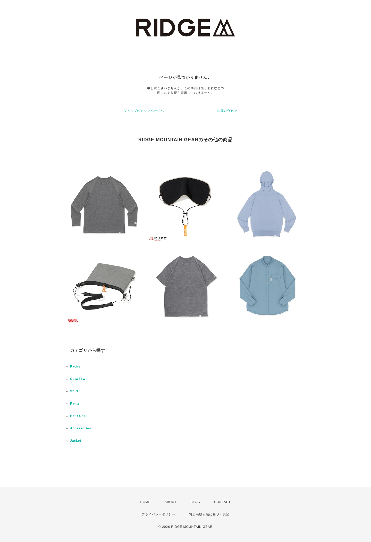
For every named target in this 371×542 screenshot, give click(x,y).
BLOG (195, 502)
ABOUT (170, 502)
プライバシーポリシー (158, 514)
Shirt (74, 391)
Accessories (80, 428)
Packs (75, 366)
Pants (75, 403)
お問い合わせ (227, 111)
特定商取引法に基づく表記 (209, 514)
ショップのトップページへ (144, 111)
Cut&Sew (78, 379)
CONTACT (222, 502)
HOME (145, 502)
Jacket (75, 441)
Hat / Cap (78, 416)
